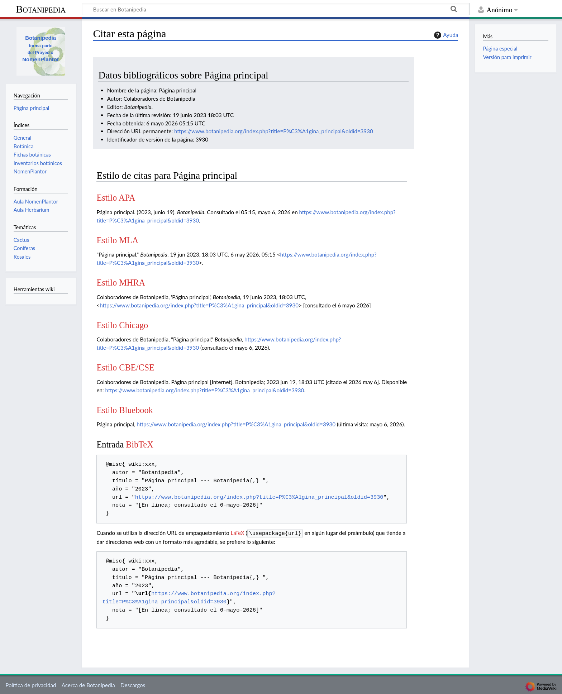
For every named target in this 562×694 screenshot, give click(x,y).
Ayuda (445, 35)
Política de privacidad (30, 684)
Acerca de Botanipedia (88, 684)
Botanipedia (41, 9)
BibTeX (139, 444)
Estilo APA (115, 197)
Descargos (132, 684)
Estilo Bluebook (124, 410)
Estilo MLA (117, 240)
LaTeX (237, 533)
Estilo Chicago (122, 325)
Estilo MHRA (120, 282)
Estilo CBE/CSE (125, 367)
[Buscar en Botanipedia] (275, 9)
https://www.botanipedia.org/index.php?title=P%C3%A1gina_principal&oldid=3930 (273, 131)
